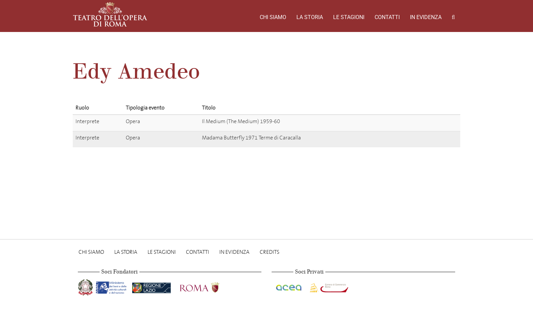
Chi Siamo (273, 17)
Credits (269, 251)
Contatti (387, 17)
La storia (309, 17)
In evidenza (426, 17)
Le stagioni (348, 17)
